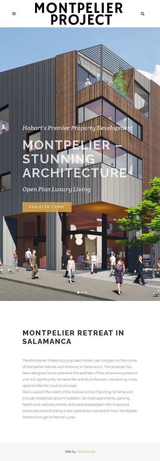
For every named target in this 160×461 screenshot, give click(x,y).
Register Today (47, 212)
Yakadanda (86, 452)
